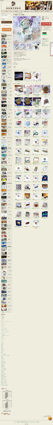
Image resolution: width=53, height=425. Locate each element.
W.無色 (6, 309)
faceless (6, 306)
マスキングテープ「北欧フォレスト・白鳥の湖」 (45, 161)
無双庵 (6, 285)
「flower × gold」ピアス (36, 170)
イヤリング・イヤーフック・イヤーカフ (6, 322)
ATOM (8, 414)
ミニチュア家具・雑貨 (6, 127)
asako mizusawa (6, 138)
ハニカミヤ (6, 264)
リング (2, 326)
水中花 (6, 134)
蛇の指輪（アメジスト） (27, 133)
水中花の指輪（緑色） (36, 143)
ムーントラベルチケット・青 (18, 206)
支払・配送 (18, 421)
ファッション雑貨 (6, 92)
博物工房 (6, 257)
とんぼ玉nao (6, 243)
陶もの (2, 348)
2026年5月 (2, 317)
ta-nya (6, 222)
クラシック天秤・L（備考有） (44, 197)
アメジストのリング (36, 197)
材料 (2, 352)
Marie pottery (6, 278)
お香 (6, 99)
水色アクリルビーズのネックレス (36, 134)
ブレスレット (3, 325)
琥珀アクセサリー (6, 64)
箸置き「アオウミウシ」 (36, 188)
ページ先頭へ (50, 418)
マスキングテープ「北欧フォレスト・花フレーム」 (18, 170)
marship (6, 274)
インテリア (3, 359)
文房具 (6, 102)
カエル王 (45, 124)
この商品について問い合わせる (46, 26)
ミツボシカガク (6, 281)
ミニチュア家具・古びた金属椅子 (37, 77)
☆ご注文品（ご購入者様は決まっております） (6, 312)
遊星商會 (6, 292)
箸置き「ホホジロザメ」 (18, 124)
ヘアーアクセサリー (4, 328)
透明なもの (3, 378)
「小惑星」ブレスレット (45, 170)
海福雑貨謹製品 (6, 36)
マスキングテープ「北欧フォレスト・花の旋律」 (27, 161)
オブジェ (2, 342)
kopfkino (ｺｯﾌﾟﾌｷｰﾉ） (6, 197)
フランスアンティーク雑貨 (5, 355)
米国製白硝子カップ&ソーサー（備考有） (37, 90)
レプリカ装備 (6, 110)
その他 (2, 358)
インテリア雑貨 (6, 88)
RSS (4, 414)
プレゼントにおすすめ (4, 385)
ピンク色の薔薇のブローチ (45, 179)
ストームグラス (6, 120)
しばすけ (6, 208)
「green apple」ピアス (36, 152)
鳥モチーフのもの (3, 379)
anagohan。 (6, 141)
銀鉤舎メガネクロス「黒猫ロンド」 (18, 187)
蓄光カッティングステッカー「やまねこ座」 (18, 215)
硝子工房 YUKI (6, 166)
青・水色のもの (3, 362)
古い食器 (6, 43)
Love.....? (6, 302)
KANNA (6, 169)
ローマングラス (6, 81)
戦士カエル (37, 102)
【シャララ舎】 (6, 211)
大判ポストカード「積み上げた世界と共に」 (19, 77)
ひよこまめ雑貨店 (6, 271)
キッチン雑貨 (6, 95)
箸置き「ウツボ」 (27, 205)
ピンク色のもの (3, 368)
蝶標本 (6, 117)
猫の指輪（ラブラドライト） (18, 178)
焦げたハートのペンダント (27, 188)
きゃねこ (6, 180)
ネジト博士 (6, 253)
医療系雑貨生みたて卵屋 (6, 148)
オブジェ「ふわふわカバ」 (45, 143)
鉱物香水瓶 (6, 78)
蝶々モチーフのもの (4, 381)
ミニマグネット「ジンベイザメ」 (19, 114)
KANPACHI (6, 173)
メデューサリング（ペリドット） (28, 114)
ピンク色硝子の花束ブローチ (46, 102)
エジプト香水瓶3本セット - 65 (45, 188)
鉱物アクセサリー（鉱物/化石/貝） (6, 60)
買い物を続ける (47, 28)
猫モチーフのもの (3, 382)
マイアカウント (6, 13)
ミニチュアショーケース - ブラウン (28, 77)
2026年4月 (2, 318)
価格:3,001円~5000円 (45, 45)
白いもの (2, 372)
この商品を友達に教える (46, 27)
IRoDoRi (6, 152)
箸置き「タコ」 (27, 223)
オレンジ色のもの (3, 369)
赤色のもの (3, 361)
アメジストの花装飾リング (45, 134)
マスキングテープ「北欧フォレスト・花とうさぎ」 (36, 161)
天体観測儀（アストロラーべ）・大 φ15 (28, 102)
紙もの (2, 345)
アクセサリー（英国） (6, 74)
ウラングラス (6, 53)
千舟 (6, 232)
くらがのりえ (6, 190)
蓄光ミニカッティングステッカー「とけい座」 (45, 206)
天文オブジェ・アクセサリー (6, 85)
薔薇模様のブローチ (18, 224)
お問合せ (37, 11)
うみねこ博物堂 (6, 155)
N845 (6, 159)
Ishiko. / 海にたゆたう (6, 145)
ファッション (3, 338)
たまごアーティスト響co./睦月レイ (6, 225)
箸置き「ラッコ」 (27, 169)
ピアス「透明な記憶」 (27, 125)
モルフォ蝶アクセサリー (6, 67)
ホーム (6, 11)
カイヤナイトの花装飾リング (18, 134)
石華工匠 (6, 218)
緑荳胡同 (6, 299)
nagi (6, 250)
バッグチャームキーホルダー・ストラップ (5, 335)
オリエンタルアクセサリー (6, 71)
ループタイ (3, 333)
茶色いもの (3, 371)
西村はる (6, 267)
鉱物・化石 (6, 39)
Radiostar (6, 295)
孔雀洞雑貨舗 (6, 183)
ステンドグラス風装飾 (6, 113)
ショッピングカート (47, 11)
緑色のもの (3, 365)
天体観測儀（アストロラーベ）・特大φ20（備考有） (46, 90)
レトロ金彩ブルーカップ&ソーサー (19, 90)
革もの (2, 351)
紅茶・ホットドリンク (6, 46)
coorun (6, 187)
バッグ (2, 341)
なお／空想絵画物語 (6, 246)
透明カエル (18, 142)
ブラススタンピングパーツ (6, 131)
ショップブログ (26, 11)
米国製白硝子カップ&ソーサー (28, 90)
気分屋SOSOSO (6, 176)
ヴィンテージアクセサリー (6, 57)
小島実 (6, 194)
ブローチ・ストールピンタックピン (4, 330)
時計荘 (6, 239)
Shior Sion (6, 204)
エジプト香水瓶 (6, 124)
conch (6, 201)
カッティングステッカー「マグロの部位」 (36, 215)
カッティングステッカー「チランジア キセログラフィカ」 (27, 215)
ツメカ (6, 236)
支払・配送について (16, 11)
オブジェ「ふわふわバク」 (36, 124)
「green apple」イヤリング (27, 152)
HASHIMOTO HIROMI (6, 260)
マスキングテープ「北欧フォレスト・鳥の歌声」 (18, 161)
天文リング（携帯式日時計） (27, 197)
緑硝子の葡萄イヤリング (45, 215)
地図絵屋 (6, 229)
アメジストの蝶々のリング (27, 179)
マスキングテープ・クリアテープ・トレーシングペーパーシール (6, 106)
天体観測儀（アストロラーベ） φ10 (19, 102)
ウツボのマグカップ (36, 205)
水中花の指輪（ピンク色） (36, 224)
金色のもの (3, 375)
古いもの (6, 50)
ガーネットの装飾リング (37, 114)
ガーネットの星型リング (36, 179)
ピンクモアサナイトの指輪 (46, 114)
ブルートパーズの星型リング (18, 197)
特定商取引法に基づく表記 (24, 421)
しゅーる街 (6, 215)
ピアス (2, 320)
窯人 (6, 162)
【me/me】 (6, 288)
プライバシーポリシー (32, 421)
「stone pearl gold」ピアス (45, 152)
